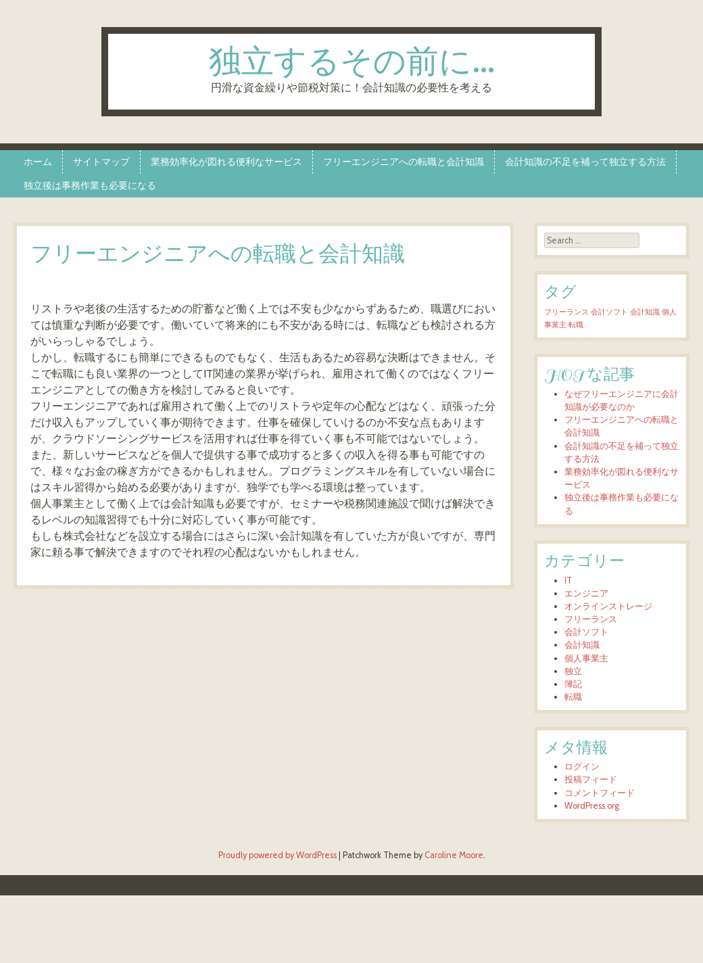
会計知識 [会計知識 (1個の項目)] (645, 312)
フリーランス (590, 619)
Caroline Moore (454, 855)
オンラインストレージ (608, 606)
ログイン (582, 766)
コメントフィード (599, 793)
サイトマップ (101, 162)
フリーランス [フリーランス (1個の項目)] (566, 312)
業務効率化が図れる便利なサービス (226, 162)
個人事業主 (586, 658)
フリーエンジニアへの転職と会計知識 (403, 162)
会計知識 (582, 645)
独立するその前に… (352, 63)
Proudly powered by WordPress (277, 855)
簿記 (573, 684)
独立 (573, 671)
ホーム (38, 162)
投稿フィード (590, 779)
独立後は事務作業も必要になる (90, 185)
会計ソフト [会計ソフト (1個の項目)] (609, 312)
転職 (573, 697)
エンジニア (586, 593)
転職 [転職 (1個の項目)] (575, 325)
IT (568, 581)
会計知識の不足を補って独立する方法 (585, 162)
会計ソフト (586, 632)
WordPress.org (591, 806)
